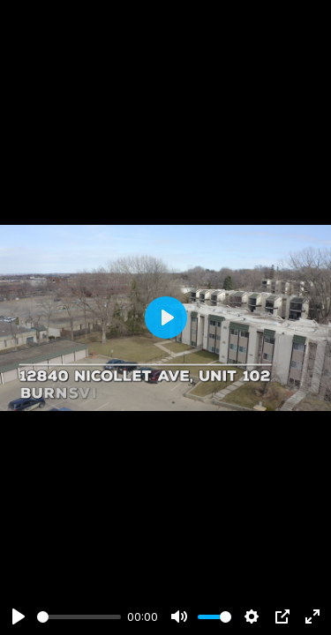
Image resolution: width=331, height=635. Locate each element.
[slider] (79, 617)
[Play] (18, 616)
